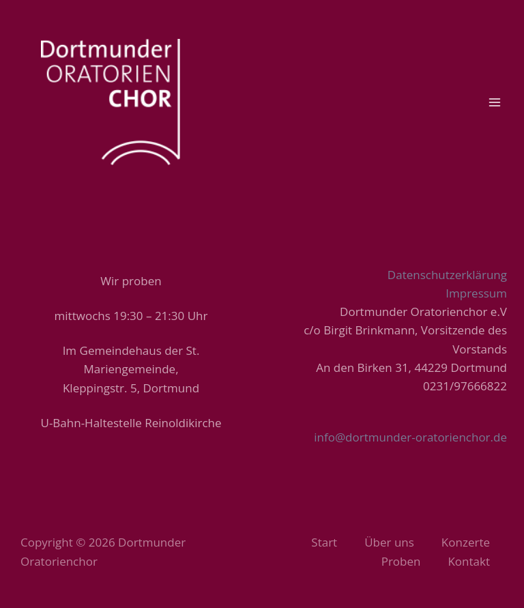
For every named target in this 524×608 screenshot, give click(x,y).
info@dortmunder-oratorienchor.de (410, 437)
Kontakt (469, 561)
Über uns (389, 542)
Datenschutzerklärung (447, 275)
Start (324, 542)
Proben (401, 561)
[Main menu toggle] (495, 102)
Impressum (476, 293)
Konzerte (465, 542)
